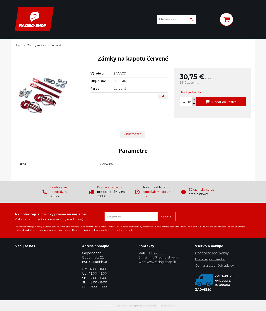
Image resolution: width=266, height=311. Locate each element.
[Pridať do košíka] (221, 101)
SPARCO (120, 73)
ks (189, 102)
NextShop (122, 305)
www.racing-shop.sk (161, 262)
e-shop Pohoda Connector (143, 305)
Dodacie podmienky (210, 259)
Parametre (132, 134)
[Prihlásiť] (212, 20)
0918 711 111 (156, 253)
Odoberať (166, 216)
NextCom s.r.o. (169, 305)
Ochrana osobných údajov (214, 265)
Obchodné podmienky (212, 253)
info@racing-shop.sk (164, 257)
